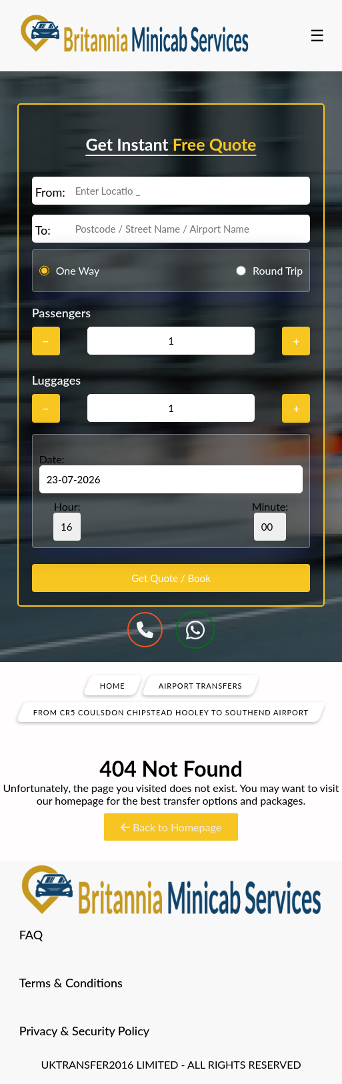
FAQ (31, 934)
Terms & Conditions (71, 982)
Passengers (61, 312)
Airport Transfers (201, 685)
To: (43, 230)
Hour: (67, 520)
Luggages (56, 380)
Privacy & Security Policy (84, 1030)
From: (50, 192)
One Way (78, 270)
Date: (52, 459)
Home (112, 685)
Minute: (270, 520)
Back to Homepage (171, 827)
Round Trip (278, 270)
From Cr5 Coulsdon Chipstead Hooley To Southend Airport (171, 711)
